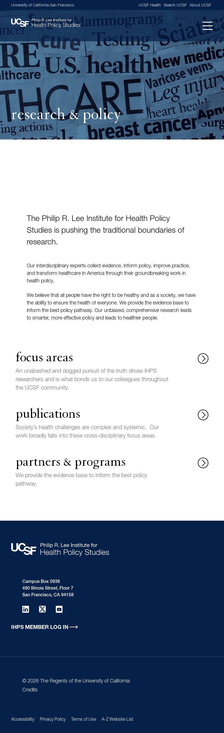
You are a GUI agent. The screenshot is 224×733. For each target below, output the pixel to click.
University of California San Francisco (42, 6)
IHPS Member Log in (39, 627)
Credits (30, 690)
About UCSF (200, 6)
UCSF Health (150, 6)
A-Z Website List (117, 720)
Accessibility (22, 720)
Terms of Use (83, 720)
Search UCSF (175, 6)
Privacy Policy (53, 720)
